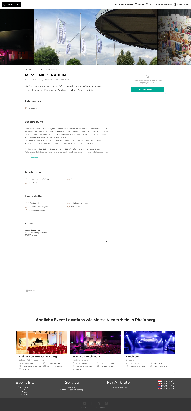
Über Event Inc (24, 387)
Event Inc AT (165, 381)
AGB (95, 407)
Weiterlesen (32, 158)
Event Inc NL (166, 386)
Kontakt (25, 394)
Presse (25, 392)
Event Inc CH (166, 383)
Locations (28, 69)
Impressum (85, 407)
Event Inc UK (166, 388)
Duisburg (38, 69)
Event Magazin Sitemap (72, 390)
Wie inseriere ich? (119, 387)
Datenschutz (105, 407)
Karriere (25, 390)
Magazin (72, 387)
